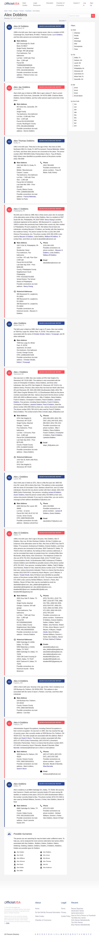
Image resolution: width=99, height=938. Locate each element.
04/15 (73, 913)
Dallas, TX (77, 57)
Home (37, 908)
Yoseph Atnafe (24, 575)
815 (75, 120)
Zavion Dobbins (19, 495)
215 (75, 107)
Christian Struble (39, 334)
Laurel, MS (77, 63)
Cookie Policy (65, 916)
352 (75, 110)
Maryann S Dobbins (26, 236)
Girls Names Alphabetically (80, 920)
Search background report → (51, 26)
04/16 (82, 911)
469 (75, 112)
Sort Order (62, 20)
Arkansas (77, 33)
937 (75, 123)
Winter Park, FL (79, 76)
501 (75, 115)
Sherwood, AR (78, 71)
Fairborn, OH (78, 60)
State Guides (24, 4)
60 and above (78, 96)
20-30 (76, 88)
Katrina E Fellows (55, 639)
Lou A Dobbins (57, 34)
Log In (84, 4)
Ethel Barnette (48, 766)
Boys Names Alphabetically (80, 925)
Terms (63, 908)
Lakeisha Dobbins (36, 404)
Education (49, 3)
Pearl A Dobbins (47, 400)
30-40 (76, 90)
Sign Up (91, 4)
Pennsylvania (78, 46)
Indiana (76, 38)
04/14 (77, 913)
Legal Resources (37, 4)
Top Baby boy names (78, 918)
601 (75, 118)
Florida (76, 35)
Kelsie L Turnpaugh (52, 334)
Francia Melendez (53, 149)
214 (75, 104)
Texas (76, 49)
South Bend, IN (78, 74)
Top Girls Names (77, 922)
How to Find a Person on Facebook (83, 915)
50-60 (76, 93)
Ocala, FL (77, 66)
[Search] (79, 16)
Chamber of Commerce (60, 4)
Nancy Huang (49, 219)
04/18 (73, 911)
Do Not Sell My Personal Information (47, 912)
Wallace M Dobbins (51, 236)
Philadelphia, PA (79, 68)
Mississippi (77, 41)
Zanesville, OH (78, 79)
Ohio (75, 44)
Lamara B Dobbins (54, 492)
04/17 (77, 911)
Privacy (63, 912)
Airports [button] (76, 3)
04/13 (82, 913)
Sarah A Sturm (27, 738)
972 (75, 126)
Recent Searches (77, 908)
